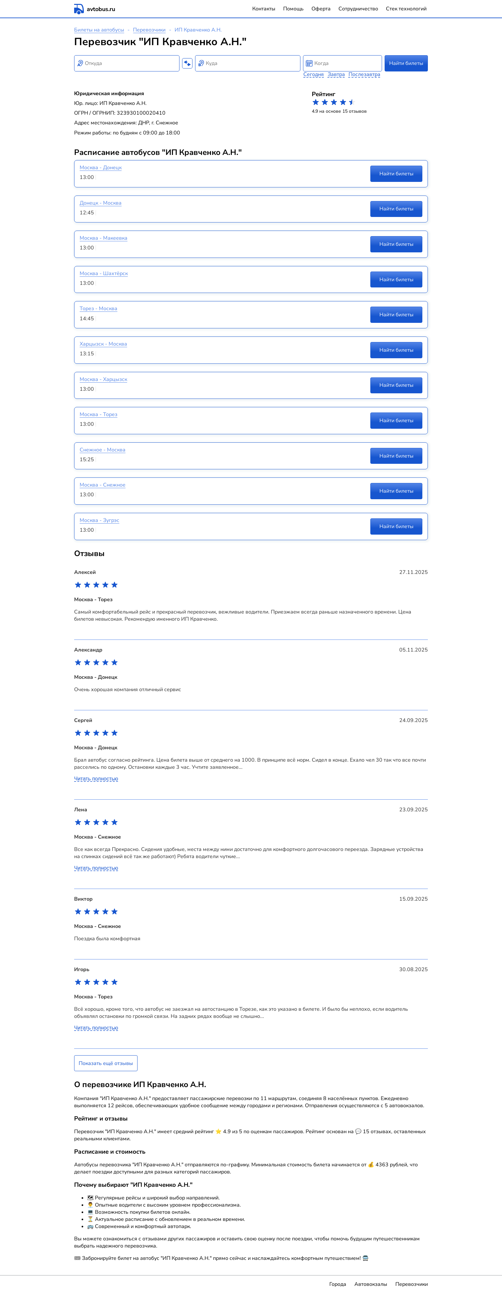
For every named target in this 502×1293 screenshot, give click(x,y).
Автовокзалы (370, 1284)
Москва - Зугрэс (99, 520)
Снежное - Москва (103, 449)
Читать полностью (96, 778)
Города (337, 1284)
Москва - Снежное (103, 484)
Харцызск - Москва (103, 344)
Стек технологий (406, 8)
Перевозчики (149, 29)
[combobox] (126, 63)
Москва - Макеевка (103, 238)
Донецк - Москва (101, 203)
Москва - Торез (98, 414)
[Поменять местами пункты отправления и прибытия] (187, 63)
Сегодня (313, 74)
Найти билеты (406, 63)
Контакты (263, 8)
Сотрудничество (358, 8)
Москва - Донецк (101, 167)
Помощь (293, 8)
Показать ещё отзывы (106, 1063)
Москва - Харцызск (103, 379)
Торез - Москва (98, 308)
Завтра (336, 74)
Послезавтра (364, 74)
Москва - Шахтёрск (104, 273)
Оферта (321, 8)
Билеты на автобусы (99, 29)
